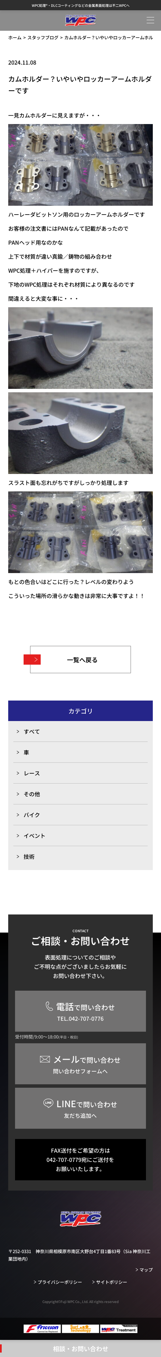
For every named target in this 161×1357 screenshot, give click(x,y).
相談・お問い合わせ (80, 1348)
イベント (34, 835)
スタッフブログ (42, 37)
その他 (32, 794)
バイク (32, 815)
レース (32, 773)
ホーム (15, 37)
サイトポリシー (111, 1282)
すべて (32, 731)
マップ (146, 1269)
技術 (29, 856)
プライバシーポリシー (60, 1282)
